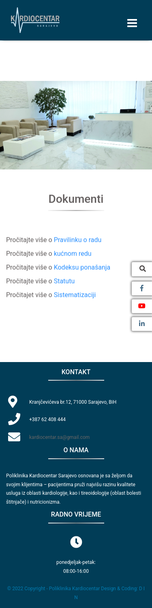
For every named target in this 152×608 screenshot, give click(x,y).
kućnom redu (73, 254)
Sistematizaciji (75, 295)
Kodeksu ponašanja (82, 267)
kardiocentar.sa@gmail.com (59, 437)
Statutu (64, 281)
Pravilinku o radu (78, 240)
